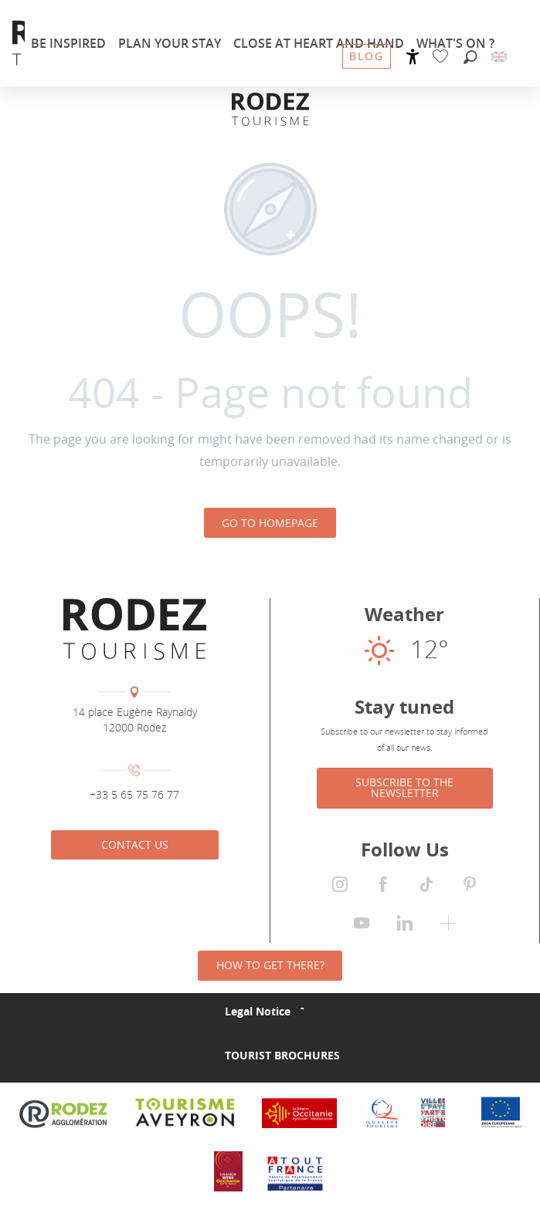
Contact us (134, 844)
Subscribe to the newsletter (404, 787)
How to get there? (270, 965)
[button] (470, 58)
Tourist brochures (282, 1055)
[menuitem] (68, 43)
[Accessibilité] (413, 56)
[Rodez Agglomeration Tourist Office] (270, 109)
